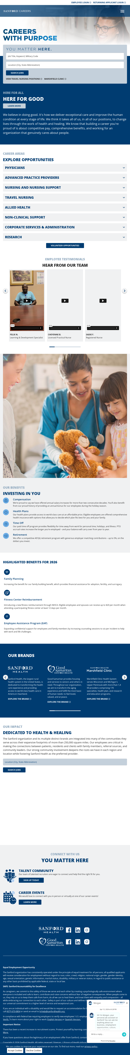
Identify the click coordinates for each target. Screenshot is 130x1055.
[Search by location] (65, 65)
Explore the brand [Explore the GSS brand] (59, 702)
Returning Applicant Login (109, 2)
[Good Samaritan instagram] (86, 942)
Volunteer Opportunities (65, 245)
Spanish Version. (73, 1019)
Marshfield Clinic (55, 79)
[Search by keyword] (65, 56)
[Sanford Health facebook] (68, 930)
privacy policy (91, 1046)
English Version (54, 1019)
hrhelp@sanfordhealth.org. (52, 1011)
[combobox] (65, 56)
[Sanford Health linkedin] (77, 930)
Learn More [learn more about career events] (30, 902)
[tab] (52, 710)
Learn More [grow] (14, 106)
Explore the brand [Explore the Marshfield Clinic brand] (98, 699)
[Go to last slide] (5, 290)
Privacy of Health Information (78, 1042)
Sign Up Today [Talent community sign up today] (31, 880)
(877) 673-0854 (13, 1011)
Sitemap (57, 1042)
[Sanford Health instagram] (86, 930)
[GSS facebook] (68, 942)
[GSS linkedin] (77, 942)
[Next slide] (124, 290)
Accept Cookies (15, 1050)
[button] (65, 168)
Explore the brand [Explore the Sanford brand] (19, 699)
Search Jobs (17, 72)
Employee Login (81, 2)
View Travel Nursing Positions (24, 79)
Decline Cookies (33, 1050)
